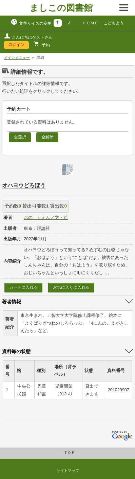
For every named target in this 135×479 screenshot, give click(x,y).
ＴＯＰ (69, 453)
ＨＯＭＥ (90, 23)
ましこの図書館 (61, 8)
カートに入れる (23, 287)
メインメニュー (17, 58)
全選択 (20, 137)
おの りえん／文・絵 (46, 217)
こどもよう (113, 23)
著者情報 (11, 301)
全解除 (47, 137)
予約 (45, 45)
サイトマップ (68, 471)
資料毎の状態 (16, 351)
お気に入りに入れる (71, 287)
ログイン (16, 44)
